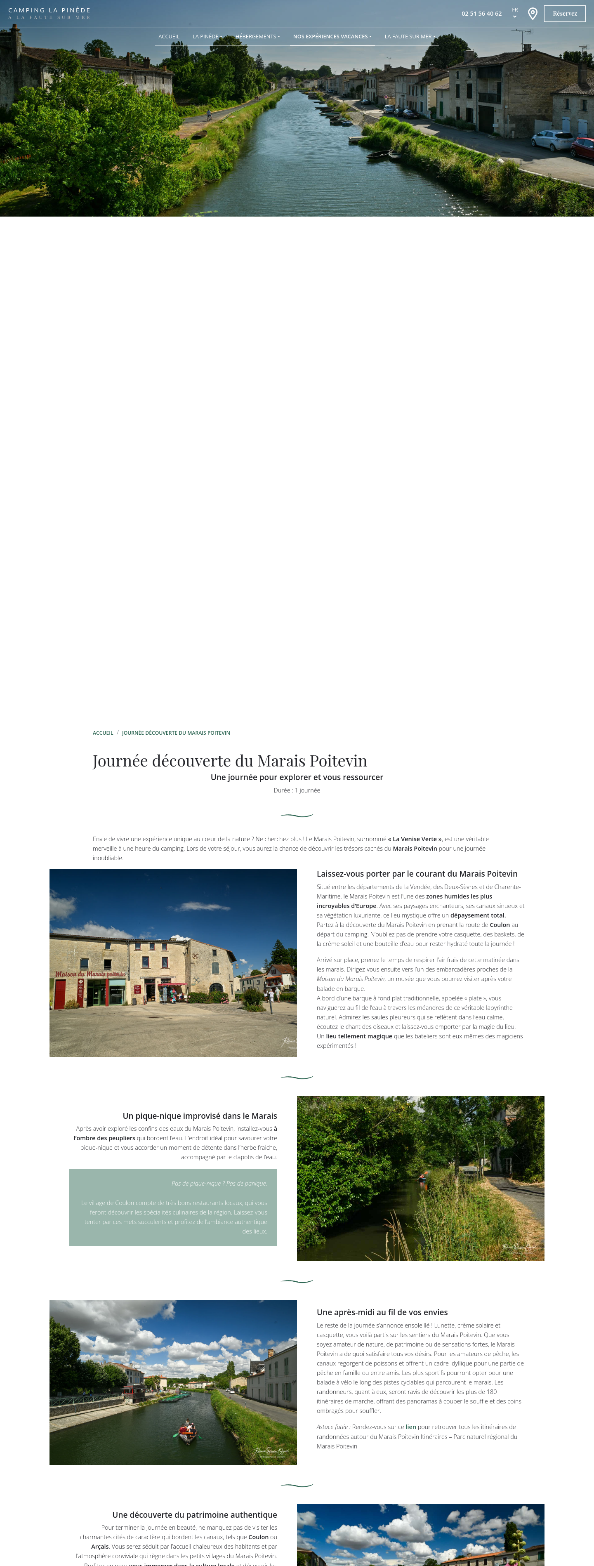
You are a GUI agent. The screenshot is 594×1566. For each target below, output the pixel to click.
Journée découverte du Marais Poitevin (176, 732)
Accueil (103, 732)
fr (515, 9)
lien (411, 1427)
